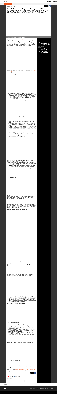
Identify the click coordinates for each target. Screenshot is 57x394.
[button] (13, 4)
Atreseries (37, 388)
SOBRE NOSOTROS (35, 1)
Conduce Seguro (35, 4)
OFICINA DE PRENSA (41, 1)
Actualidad (19, 4)
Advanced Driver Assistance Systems (24, 39)
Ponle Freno (8, 4)
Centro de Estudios (25, 4)
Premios (45, 4)
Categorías (5, 384)
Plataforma (40, 4)
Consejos (30, 4)
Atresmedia (6, 388)
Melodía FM (45, 388)
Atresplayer (49, 388)
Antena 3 (23, 388)
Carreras (15, 4)
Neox (29, 388)
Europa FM (42, 388)
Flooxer (52, 388)
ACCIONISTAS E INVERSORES (49, 1)
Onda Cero (40, 388)
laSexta (26, 388)
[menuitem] (35, 1)
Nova (31, 388)
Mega (34, 388)
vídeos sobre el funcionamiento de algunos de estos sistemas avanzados (25, 369)
